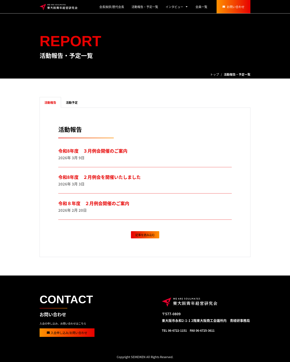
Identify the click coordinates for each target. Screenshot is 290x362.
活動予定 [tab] (72, 102)
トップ (214, 74)
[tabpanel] (145, 182)
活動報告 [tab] (50, 102)
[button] (145, 234)
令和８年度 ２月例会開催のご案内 (93, 203)
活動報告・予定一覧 (144, 6)
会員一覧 (201, 6)
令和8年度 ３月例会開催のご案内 (92, 150)
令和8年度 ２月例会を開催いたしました (101, 177)
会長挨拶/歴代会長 (111, 6)
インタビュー (177, 6)
